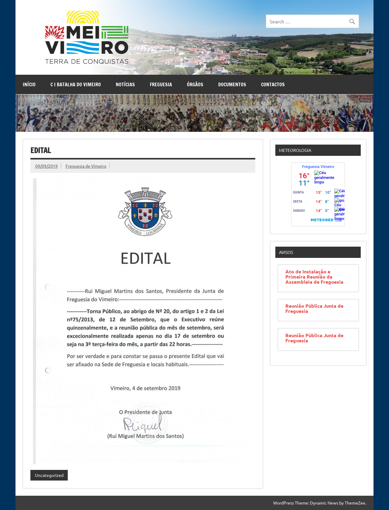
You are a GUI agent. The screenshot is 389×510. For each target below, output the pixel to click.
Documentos (232, 84)
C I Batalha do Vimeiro (75, 84)
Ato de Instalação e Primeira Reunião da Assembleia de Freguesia (314, 276)
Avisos (286, 252)
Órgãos (195, 84)
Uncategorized (49, 475)
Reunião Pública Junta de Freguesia (314, 308)
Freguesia (161, 84)
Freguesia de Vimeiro (86, 166)
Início (29, 84)
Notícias (125, 84)
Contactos (273, 84)
